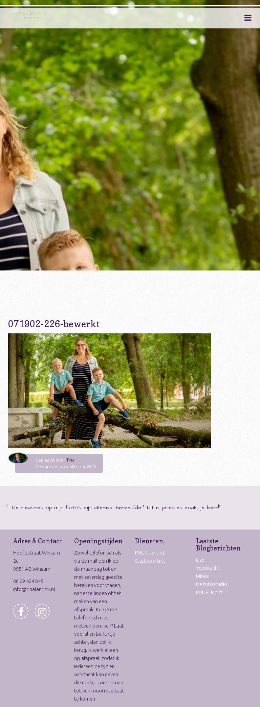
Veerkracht (208, 568)
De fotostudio (211, 584)
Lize (200, 560)
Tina (70, 459)
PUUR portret (150, 553)
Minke (202, 576)
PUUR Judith (209, 592)
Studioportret (150, 561)
